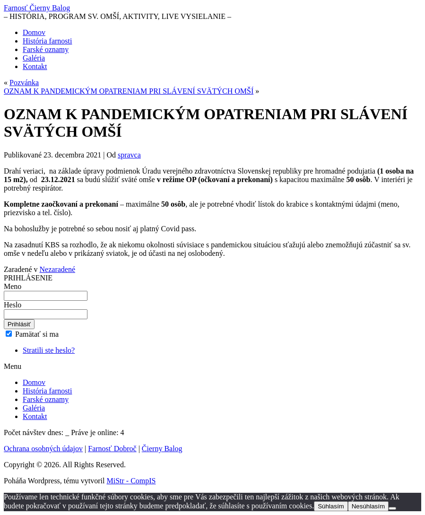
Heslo (12, 305)
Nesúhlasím (368, 506)
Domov (34, 32)
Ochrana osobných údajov (43, 449)
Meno (12, 286)
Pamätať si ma (32, 334)
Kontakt (35, 66)
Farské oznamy (46, 49)
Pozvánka (24, 83)
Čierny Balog (162, 449)
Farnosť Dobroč (112, 449)
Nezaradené (58, 269)
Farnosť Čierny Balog (37, 8)
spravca (129, 155)
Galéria (34, 58)
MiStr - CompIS (131, 481)
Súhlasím (331, 506)
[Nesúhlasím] (392, 508)
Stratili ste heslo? (49, 350)
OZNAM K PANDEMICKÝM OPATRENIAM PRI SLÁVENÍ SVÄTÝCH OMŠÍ (128, 91)
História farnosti (47, 41)
